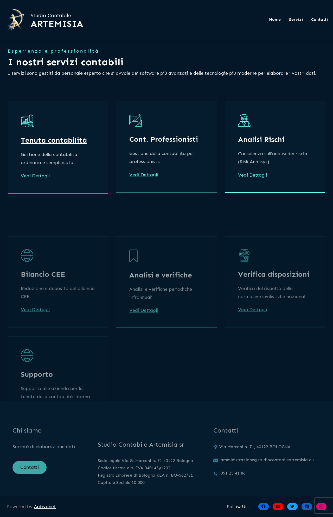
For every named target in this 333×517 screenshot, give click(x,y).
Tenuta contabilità (54, 140)
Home (275, 19)
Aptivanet (45, 506)
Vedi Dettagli (35, 176)
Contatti (29, 470)
